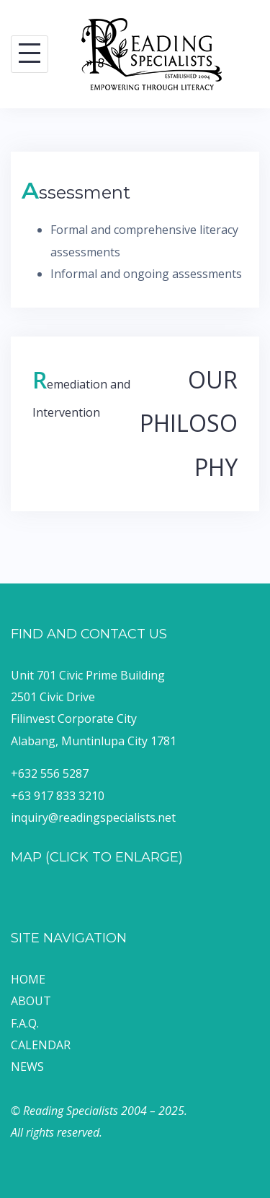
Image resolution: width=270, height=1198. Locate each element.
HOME (28, 979)
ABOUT (31, 1001)
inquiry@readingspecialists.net (93, 817)
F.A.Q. (25, 1023)
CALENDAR (41, 1045)
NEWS (27, 1067)
